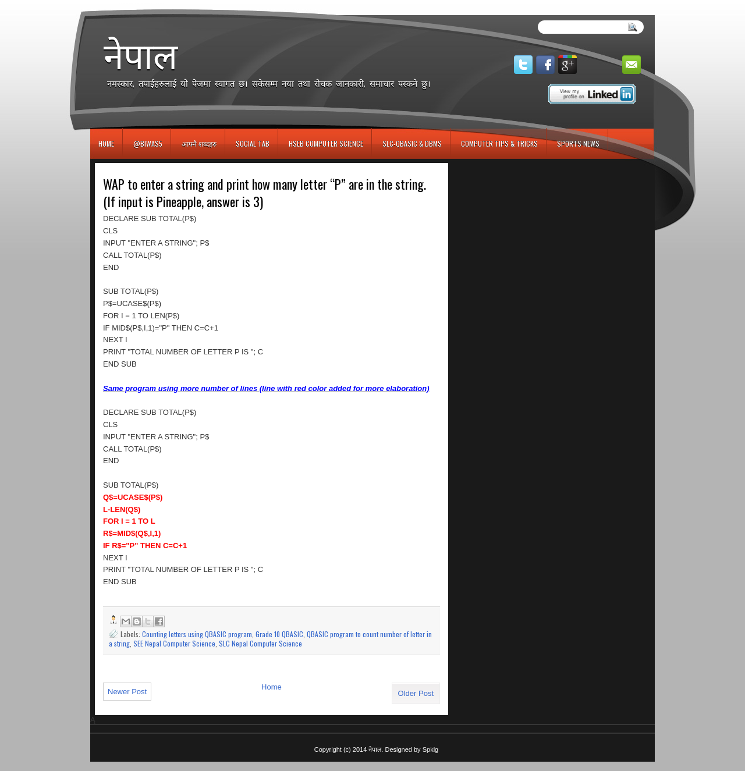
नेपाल (141, 56)
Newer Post (127, 691)
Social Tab (252, 143)
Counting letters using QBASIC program (197, 634)
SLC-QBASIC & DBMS (412, 143)
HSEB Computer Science (326, 143)
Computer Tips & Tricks (499, 143)
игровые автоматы (142, 5)
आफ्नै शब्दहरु (199, 143)
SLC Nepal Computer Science (260, 643)
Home (106, 143)
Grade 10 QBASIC (279, 634)
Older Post (416, 693)
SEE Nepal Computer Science (174, 643)
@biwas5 (147, 143)
